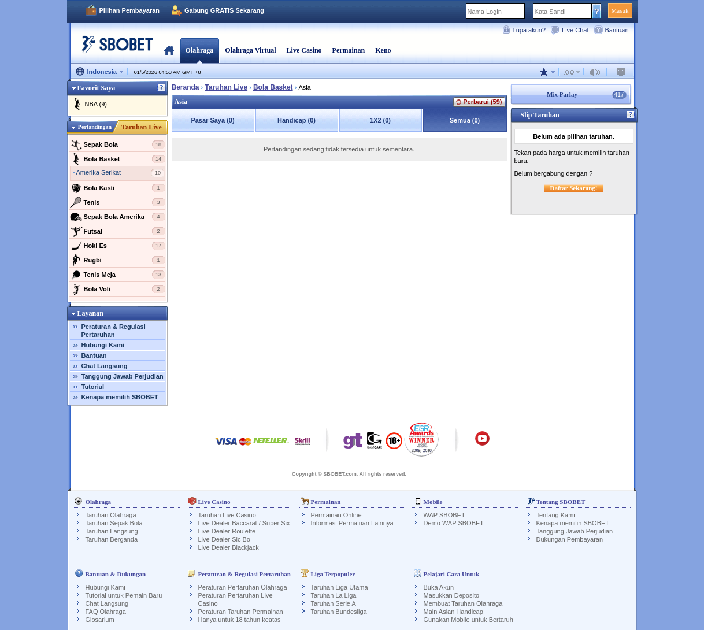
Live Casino (304, 50)
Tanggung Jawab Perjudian (122, 376)
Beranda (169, 50)
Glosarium (100, 619)
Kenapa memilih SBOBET (119, 397)
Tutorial (93, 386)
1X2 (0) (380, 120)
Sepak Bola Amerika (117, 216)
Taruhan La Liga (334, 595)
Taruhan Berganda (112, 539)
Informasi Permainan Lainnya (352, 523)
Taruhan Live (141, 127)
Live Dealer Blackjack (228, 547)
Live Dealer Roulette (227, 531)
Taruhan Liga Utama (339, 587)
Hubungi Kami (103, 345)
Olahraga (200, 50)
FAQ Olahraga (106, 611)
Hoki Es (117, 245)
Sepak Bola (117, 144)
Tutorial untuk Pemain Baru (124, 595)
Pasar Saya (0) (212, 120)
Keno (383, 50)
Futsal (117, 231)
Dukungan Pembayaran (569, 539)
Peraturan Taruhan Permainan (240, 611)
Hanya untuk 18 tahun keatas (239, 619)
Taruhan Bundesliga (339, 611)
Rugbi (117, 260)
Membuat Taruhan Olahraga (463, 603)
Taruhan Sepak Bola (114, 523)
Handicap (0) (296, 120)
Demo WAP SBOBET (454, 523)
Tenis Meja (117, 274)
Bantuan (617, 30)
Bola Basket (117, 159)
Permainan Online (336, 515)
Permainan (348, 50)
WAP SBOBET (444, 515)
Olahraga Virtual (250, 50)
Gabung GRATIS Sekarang (224, 10)
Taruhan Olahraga (111, 515)
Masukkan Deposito (452, 595)
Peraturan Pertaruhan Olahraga (242, 587)
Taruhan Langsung (112, 531)
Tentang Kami (555, 515)
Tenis (117, 202)
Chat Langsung (104, 365)
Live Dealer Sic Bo (224, 539)
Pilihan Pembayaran (129, 10)
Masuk (620, 10)
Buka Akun (439, 587)
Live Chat (575, 30)
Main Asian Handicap (453, 611)
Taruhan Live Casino (227, 515)
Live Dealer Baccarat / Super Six (244, 523)
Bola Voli (117, 289)
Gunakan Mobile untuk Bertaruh (468, 619)
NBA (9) (96, 104)
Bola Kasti (117, 187)
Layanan (90, 313)
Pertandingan (95, 127)
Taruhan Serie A (333, 603)
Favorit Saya (96, 88)
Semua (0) (465, 120)
